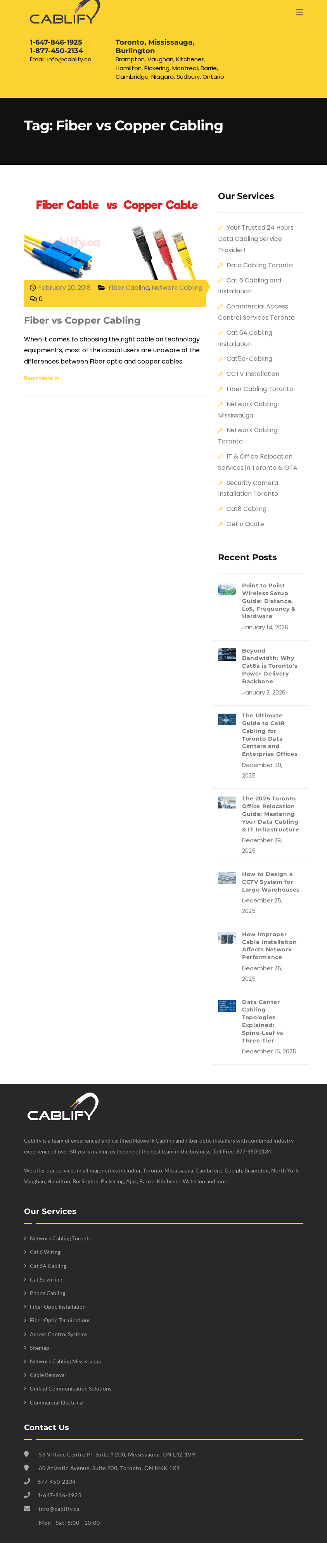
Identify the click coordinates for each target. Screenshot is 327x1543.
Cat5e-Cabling (249, 358)
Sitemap (39, 1347)
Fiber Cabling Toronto (260, 388)
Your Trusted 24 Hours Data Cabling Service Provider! (256, 239)
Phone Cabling (47, 1293)
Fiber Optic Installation (58, 1306)
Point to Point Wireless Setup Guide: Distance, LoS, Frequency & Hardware (269, 601)
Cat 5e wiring (46, 1279)
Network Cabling (177, 287)
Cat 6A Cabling (48, 1265)
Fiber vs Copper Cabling (82, 320)
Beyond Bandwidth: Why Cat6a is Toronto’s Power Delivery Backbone (270, 666)
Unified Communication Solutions (70, 1388)
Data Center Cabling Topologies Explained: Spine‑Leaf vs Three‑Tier (262, 1021)
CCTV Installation (253, 373)
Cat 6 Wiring (45, 1252)
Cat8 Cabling (246, 508)
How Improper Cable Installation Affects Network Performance (269, 946)
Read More (41, 378)
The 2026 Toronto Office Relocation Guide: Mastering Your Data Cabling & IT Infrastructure (270, 814)
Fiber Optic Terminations (60, 1320)
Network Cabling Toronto (61, 1238)
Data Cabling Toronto (260, 265)
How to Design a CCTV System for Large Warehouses (270, 882)
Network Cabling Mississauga (65, 1361)
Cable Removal (48, 1375)
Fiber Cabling (129, 287)
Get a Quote (245, 524)
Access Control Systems (58, 1334)
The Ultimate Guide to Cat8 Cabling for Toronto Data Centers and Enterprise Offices (270, 734)
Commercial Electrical (57, 1402)
